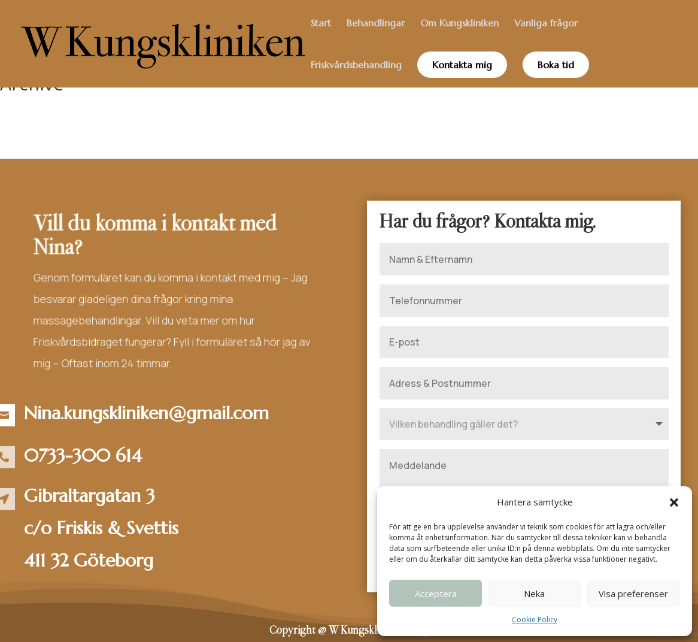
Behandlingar (376, 24)
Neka (534, 593)
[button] (674, 502)
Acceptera (436, 593)
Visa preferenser (633, 593)
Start (321, 24)
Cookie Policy (534, 619)
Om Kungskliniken (459, 24)
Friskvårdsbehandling (356, 65)
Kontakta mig (462, 65)
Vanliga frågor (546, 24)
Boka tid (556, 65)
